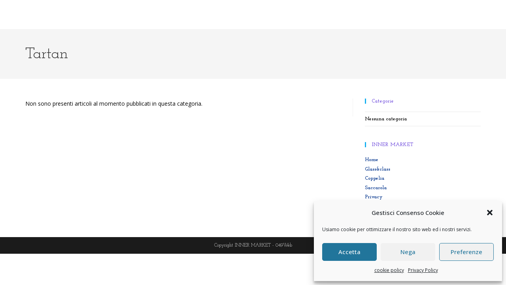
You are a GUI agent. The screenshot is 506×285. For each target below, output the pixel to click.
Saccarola (376, 187)
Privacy (374, 197)
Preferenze (466, 252)
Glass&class (377, 169)
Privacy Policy (423, 270)
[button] (490, 213)
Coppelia (374, 178)
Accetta (349, 252)
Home (371, 159)
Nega (407, 252)
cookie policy (389, 270)
